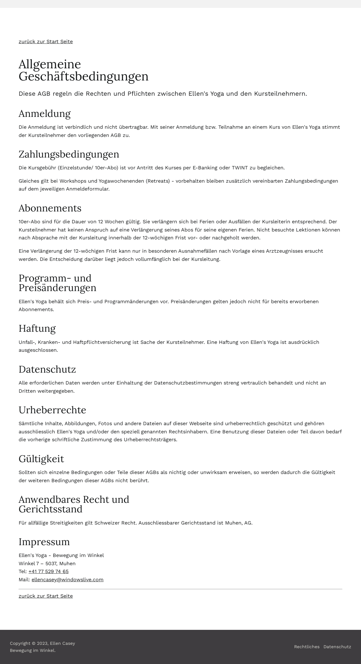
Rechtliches (307, 646)
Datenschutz (337, 646)
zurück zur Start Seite (46, 41)
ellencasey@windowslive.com (68, 579)
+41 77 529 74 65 (48, 571)
